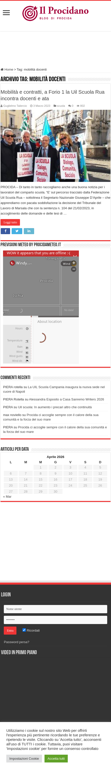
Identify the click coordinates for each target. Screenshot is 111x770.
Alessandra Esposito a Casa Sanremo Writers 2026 (66, 399)
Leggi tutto (10, 222)
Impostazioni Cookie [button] (24, 758)
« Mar (7, 496)
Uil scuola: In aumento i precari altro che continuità (55, 407)
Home (7, 69)
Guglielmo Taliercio (15, 105)
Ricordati (31, 630)
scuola (61, 105)
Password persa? (16, 642)
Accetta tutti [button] (56, 758)
